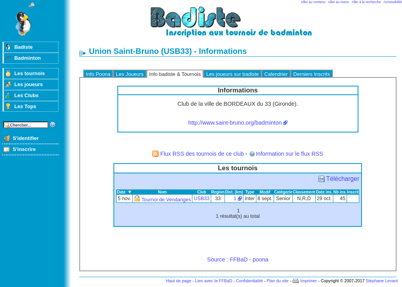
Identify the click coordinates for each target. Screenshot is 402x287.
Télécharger (342, 178)
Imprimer (308, 280)
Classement (304, 192)
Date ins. (324, 192)
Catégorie (283, 192)
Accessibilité (393, 2)
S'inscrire (24, 149)
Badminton (27, 58)
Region (218, 192)
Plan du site (278, 280)
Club (201, 192)
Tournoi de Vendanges (166, 199)
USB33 (202, 198)
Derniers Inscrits (311, 74)
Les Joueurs (130, 74)
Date (121, 192)
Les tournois (29, 73)
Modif (265, 192)
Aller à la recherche (366, 2)
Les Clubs (26, 95)
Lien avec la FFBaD (213, 280)
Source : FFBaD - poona (238, 259)
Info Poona (98, 74)
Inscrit (353, 192)
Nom (162, 192)
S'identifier (25, 138)
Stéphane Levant (382, 280)
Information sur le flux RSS (289, 154)
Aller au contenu (313, 2)
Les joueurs (28, 84)
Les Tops (25, 106)
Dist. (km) (234, 192)
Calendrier (276, 74)
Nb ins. (340, 192)
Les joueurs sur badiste (232, 74)
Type (249, 192)
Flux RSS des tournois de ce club (202, 154)
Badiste (23, 47)
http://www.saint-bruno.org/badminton (234, 123)
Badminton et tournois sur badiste (241, 26)
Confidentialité (249, 280)
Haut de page (178, 280)
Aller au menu (338, 2)
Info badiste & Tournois (175, 74)
